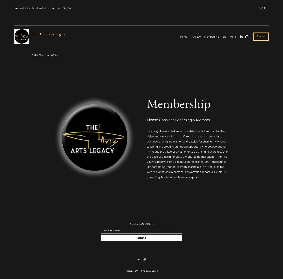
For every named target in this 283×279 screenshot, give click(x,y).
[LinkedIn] (241, 36)
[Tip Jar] (261, 37)
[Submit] (141, 238)
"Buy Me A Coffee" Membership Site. (177, 177)
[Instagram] (247, 36)
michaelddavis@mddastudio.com (34, 8)
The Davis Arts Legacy (49, 34)
